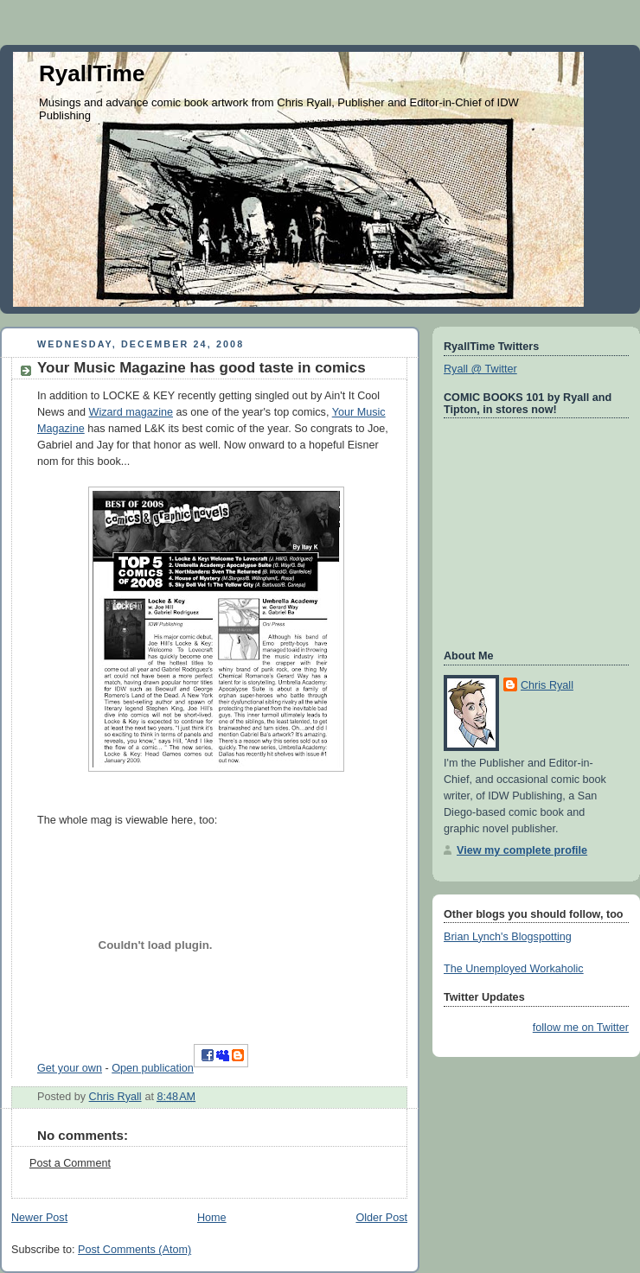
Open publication (153, 1068)
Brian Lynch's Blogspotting (508, 937)
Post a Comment (70, 1163)
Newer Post (39, 1218)
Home (212, 1218)
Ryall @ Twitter (480, 369)
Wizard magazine (131, 412)
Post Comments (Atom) (134, 1250)
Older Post (381, 1218)
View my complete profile (522, 850)
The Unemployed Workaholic (514, 969)
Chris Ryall (547, 685)
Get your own (69, 1068)
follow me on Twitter (581, 1028)
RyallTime (91, 73)
